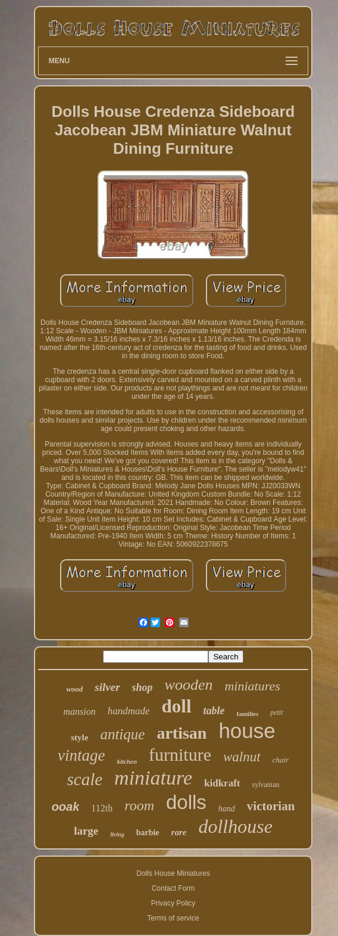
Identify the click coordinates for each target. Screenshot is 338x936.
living (117, 834)
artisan (181, 733)
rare (179, 832)
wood (74, 688)
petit (276, 712)
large (86, 831)
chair (281, 759)
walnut (242, 756)
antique (122, 734)
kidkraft (222, 783)
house (246, 730)
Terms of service (173, 918)
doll (177, 706)
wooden (189, 684)
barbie (147, 832)
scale (84, 779)
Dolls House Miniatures (172, 873)
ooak (66, 806)
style (79, 737)
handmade (129, 711)
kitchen (127, 761)
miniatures (252, 685)
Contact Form (173, 888)
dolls (186, 802)
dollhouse (235, 826)
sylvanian (266, 784)
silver (107, 687)
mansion (79, 711)
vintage (81, 755)
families (248, 713)
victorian (271, 806)
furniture (180, 754)
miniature (153, 778)
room (139, 805)
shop (142, 687)
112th (101, 808)
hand (226, 808)
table (214, 711)
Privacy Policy (173, 903)
